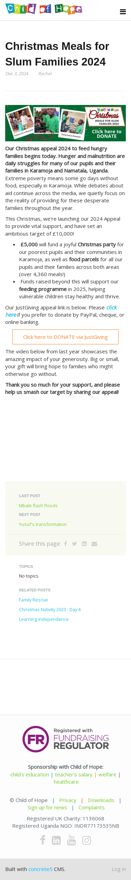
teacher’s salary (74, 774)
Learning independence (44, 619)
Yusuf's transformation (43, 524)
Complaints (91, 807)
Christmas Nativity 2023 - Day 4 (50, 609)
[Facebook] (65, 543)
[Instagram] (86, 840)
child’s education (29, 774)
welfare (108, 774)
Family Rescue (33, 600)
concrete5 (40, 868)
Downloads (101, 800)
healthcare (66, 781)
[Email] (94, 543)
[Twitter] (74, 543)
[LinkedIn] (84, 543)
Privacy (67, 800)
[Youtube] (71, 840)
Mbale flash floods (38, 505)
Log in (119, 868)
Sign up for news (47, 807)
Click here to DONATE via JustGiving (65, 336)
